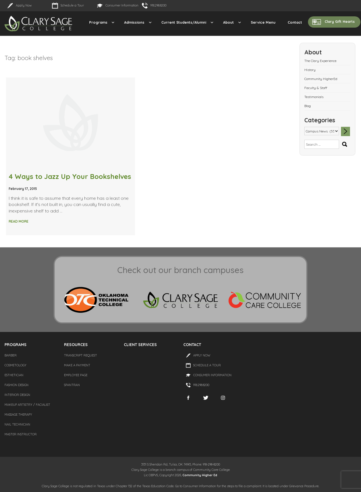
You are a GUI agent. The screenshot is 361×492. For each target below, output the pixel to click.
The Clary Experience (320, 61)
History (310, 70)
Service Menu (263, 22)
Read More (18, 221)
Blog (307, 106)
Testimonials (313, 97)
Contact (295, 22)
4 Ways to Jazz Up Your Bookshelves (70, 176)
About (228, 22)
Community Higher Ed (199, 475)
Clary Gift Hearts (340, 21)
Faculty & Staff (315, 88)
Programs (98, 22)
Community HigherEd (320, 79)
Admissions (134, 22)
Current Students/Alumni (183, 22)
